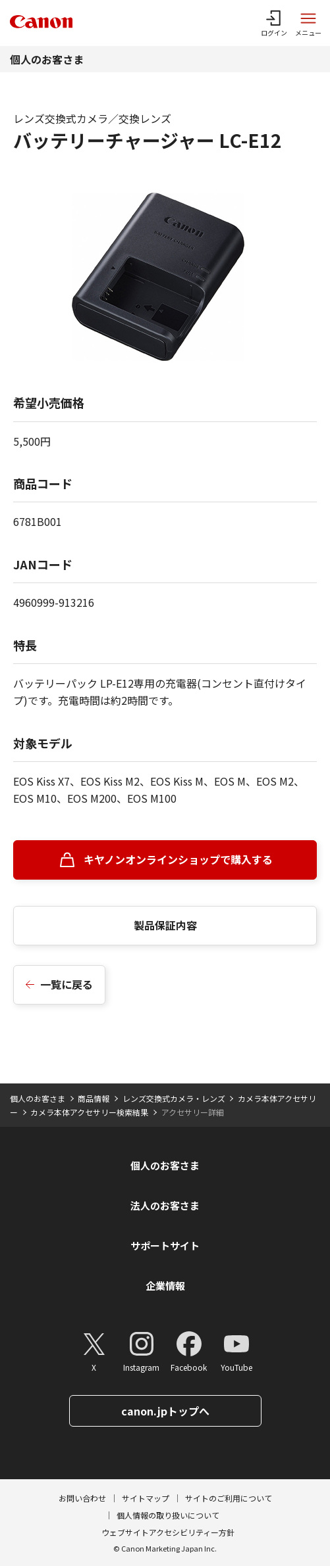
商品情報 (93, 1098)
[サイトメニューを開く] (308, 23)
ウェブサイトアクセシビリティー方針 (167, 1532)
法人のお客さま (165, 1205)
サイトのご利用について (228, 1498)
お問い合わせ (82, 1498)
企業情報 (165, 1286)
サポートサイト (165, 1245)
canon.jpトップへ (165, 1411)
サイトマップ (145, 1498)
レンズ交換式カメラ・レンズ (174, 1098)
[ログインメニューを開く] (274, 23)
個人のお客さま (47, 59)
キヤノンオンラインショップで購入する (178, 859)
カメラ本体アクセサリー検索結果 (89, 1112)
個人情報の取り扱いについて (168, 1515)
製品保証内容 (165, 925)
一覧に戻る (66, 984)
